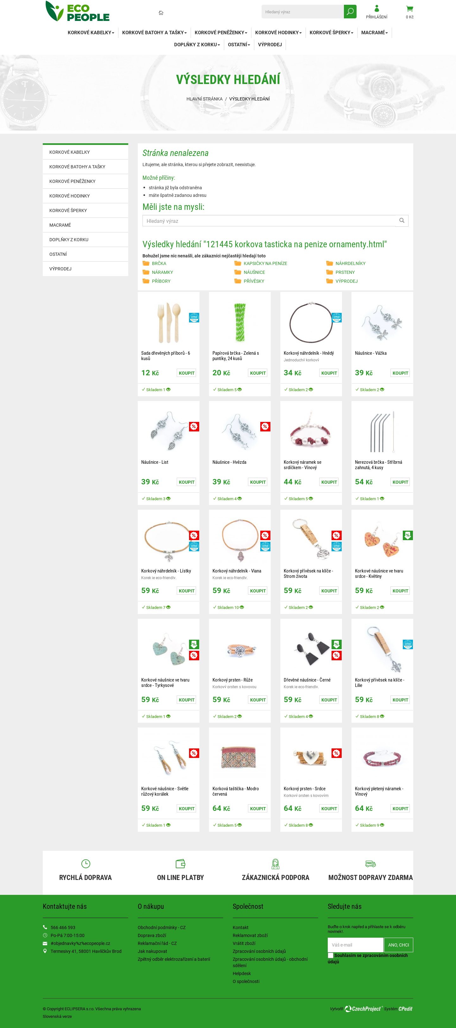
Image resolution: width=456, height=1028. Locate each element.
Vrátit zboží (244, 943)
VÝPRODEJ (270, 44)
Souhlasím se (368, 958)
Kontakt (241, 927)
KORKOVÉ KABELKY (91, 32)
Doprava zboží (152, 935)
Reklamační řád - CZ (157, 943)
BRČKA (159, 263)
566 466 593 (63, 927)
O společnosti (246, 981)
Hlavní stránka (205, 99)
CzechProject (363, 1008)
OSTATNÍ (239, 44)
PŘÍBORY (161, 281)
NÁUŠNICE (254, 272)
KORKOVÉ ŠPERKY (331, 32)
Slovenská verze (57, 1016)
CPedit (406, 1008)
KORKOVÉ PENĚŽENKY (221, 32)
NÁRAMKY (162, 272)
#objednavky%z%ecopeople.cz (80, 943)
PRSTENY (345, 272)
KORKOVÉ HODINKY (278, 32)
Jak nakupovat (152, 951)
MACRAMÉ (374, 32)
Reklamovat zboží (250, 935)
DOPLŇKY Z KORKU (197, 44)
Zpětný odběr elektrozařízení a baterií (174, 959)
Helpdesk (242, 973)
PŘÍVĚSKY (254, 281)
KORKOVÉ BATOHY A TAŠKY (154, 32)
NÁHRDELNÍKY (350, 263)
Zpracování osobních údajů (259, 951)
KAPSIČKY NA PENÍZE (265, 263)
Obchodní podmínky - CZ (162, 927)
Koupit (187, 373)
